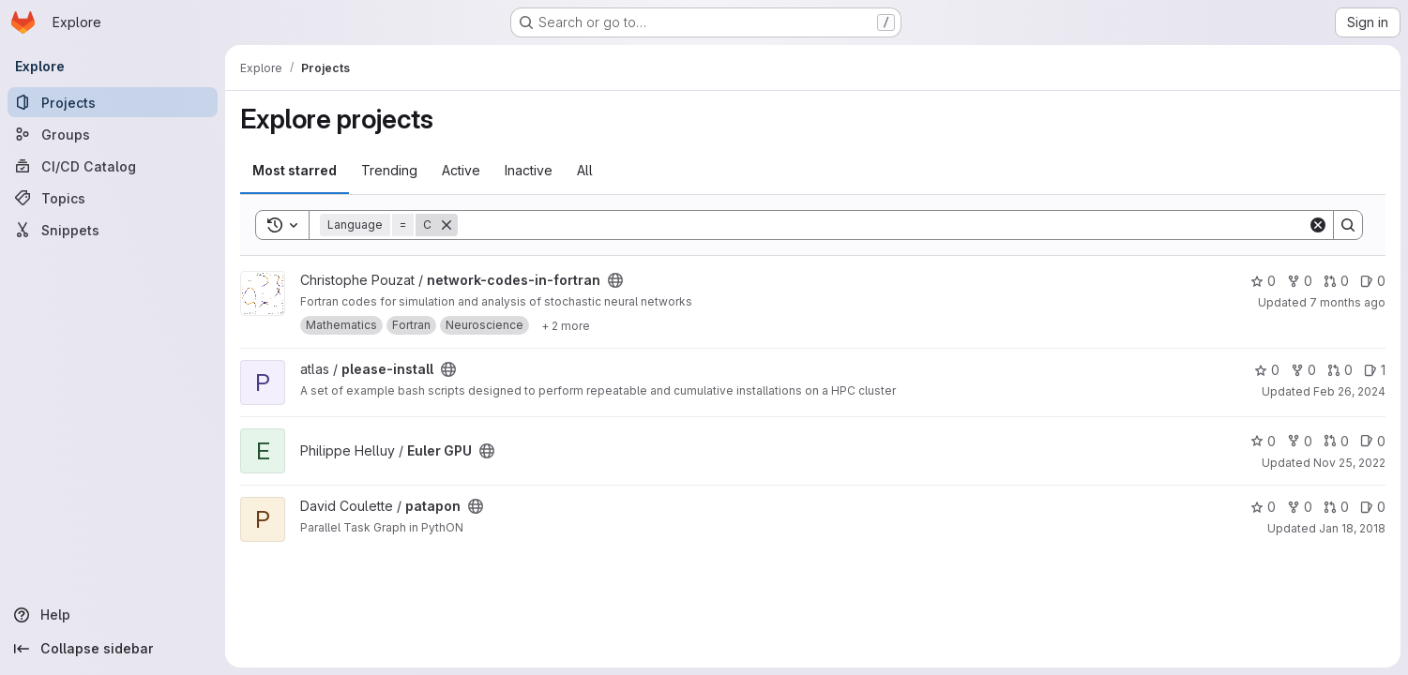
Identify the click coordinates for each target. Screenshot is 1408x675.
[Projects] (113, 102)
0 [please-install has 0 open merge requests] (1340, 370)
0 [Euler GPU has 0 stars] (1263, 441)
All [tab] (585, 170)
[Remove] (446, 225)
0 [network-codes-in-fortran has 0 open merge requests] (1336, 281)
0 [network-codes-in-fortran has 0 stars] (1263, 281)
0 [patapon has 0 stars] (1263, 507)
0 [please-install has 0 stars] (1266, 370)
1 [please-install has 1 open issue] (1374, 370)
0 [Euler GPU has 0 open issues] (1372, 441)
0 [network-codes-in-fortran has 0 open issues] (1372, 281)
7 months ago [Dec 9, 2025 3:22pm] (1347, 302)
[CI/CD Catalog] (113, 166)
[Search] (883, 225)
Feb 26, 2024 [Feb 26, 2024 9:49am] (1349, 391)
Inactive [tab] (529, 170)
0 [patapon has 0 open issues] (1372, 507)
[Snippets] (113, 230)
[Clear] (1318, 225)
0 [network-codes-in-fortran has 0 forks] (1299, 281)
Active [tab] (461, 170)
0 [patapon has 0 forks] (1299, 507)
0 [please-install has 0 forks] (1303, 370)
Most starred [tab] (294, 170)
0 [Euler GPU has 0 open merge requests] (1336, 441)
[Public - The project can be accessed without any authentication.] (615, 280)
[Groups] (113, 134)
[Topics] (113, 198)
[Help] (113, 615)
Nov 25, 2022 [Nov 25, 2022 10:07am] (1349, 463)
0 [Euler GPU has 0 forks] (1299, 441)
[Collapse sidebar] (113, 649)
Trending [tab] (389, 170)
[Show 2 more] (565, 325)
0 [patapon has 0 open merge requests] (1336, 507)
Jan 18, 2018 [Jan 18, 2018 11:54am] (1352, 528)
